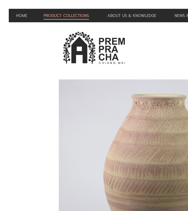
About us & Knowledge (132, 15)
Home (21, 15)
